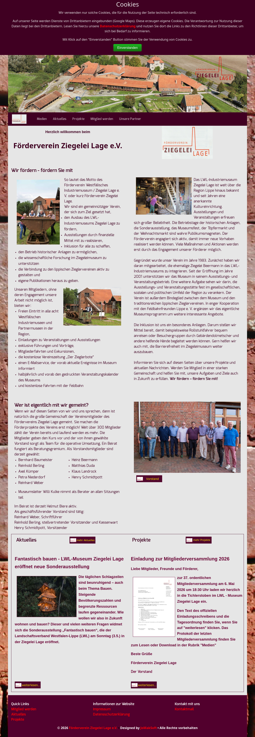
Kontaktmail (184, 709)
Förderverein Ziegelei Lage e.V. (93, 728)
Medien (42, 119)
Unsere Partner (130, 119)
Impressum (102, 709)
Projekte (78, 119)
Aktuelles (59, 119)
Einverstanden (127, 47)
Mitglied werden (101, 119)
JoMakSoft (148, 728)
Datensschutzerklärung (111, 714)
